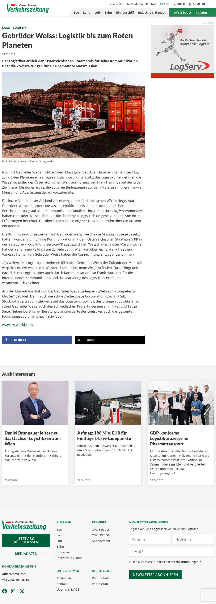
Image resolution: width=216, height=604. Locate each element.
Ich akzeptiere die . (167, 562)
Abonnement (101, 541)
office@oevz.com (14, 574)
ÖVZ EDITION (101, 535)
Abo (166, 4)
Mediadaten (135, 4)
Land (86, 12)
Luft (97, 12)
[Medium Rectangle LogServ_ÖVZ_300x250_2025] (182, 51)
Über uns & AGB (68, 589)
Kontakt (151, 4)
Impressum (100, 584)
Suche (179, 4)
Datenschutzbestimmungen (179, 562)
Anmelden (198, 4)
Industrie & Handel (151, 12)
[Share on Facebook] (37, 340)
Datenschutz (101, 578)
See (76, 12)
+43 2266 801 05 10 (15, 580)
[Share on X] (110, 340)
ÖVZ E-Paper (182, 12)
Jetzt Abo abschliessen (26, 540)
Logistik (19, 28)
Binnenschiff (125, 12)
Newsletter (116, 4)
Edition (201, 12)
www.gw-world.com (17, 324)
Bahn (108, 12)
